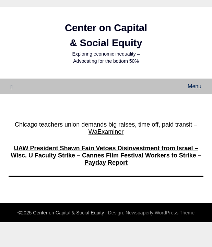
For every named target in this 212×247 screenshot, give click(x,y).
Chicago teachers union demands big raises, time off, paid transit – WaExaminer (106, 128)
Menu (194, 86)
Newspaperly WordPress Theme (160, 212)
